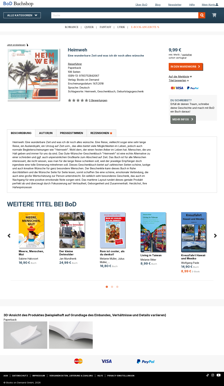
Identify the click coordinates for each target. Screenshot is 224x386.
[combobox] (128, 15)
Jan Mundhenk (67, 258)
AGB (6, 375)
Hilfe (192, 4)
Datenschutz (20, 375)
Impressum (38, 375)
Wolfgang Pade (190, 262)
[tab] (21, 133)
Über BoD (141, 4)
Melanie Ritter (148, 259)
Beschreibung (21, 133)
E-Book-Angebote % (145, 27)
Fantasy (105, 27)
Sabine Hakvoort (28, 258)
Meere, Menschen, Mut (31, 253)
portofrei (187, 54)
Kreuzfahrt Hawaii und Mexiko (193, 257)
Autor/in (45, 133)
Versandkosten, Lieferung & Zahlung (71, 375)
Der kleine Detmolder (66, 253)
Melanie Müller (108, 258)
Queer (89, 27)
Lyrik (121, 27)
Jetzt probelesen (16, 44)
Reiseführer (75, 64)
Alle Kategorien (22, 15)
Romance (71, 27)
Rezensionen (101, 133)
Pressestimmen (71, 133)
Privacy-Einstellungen (120, 375)
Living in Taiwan (151, 255)
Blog (157, 4)
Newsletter (174, 4)
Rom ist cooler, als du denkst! (112, 253)
